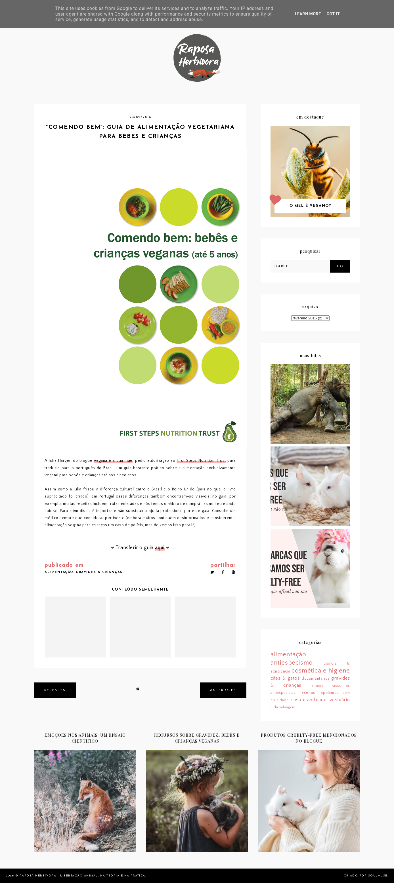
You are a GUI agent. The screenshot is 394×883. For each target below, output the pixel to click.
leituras (317, 686)
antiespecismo (292, 662)
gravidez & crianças (99, 572)
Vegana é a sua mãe (113, 460)
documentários (316, 678)
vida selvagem (283, 707)
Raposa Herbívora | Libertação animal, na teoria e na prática (82, 875)
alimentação (59, 572)
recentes (55, 690)
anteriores (223, 690)
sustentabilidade (309, 699)
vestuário (340, 699)
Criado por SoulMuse (365, 875)
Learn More (308, 14)
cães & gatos (285, 678)
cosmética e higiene (321, 670)
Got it (333, 14)
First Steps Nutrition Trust (201, 460)
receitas (307, 692)
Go (340, 266)
